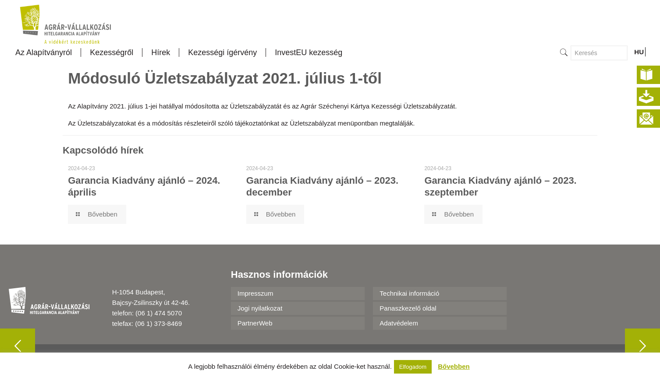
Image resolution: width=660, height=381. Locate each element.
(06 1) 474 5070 (158, 313)
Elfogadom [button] (412, 367)
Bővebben (454, 366)
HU (639, 52)
